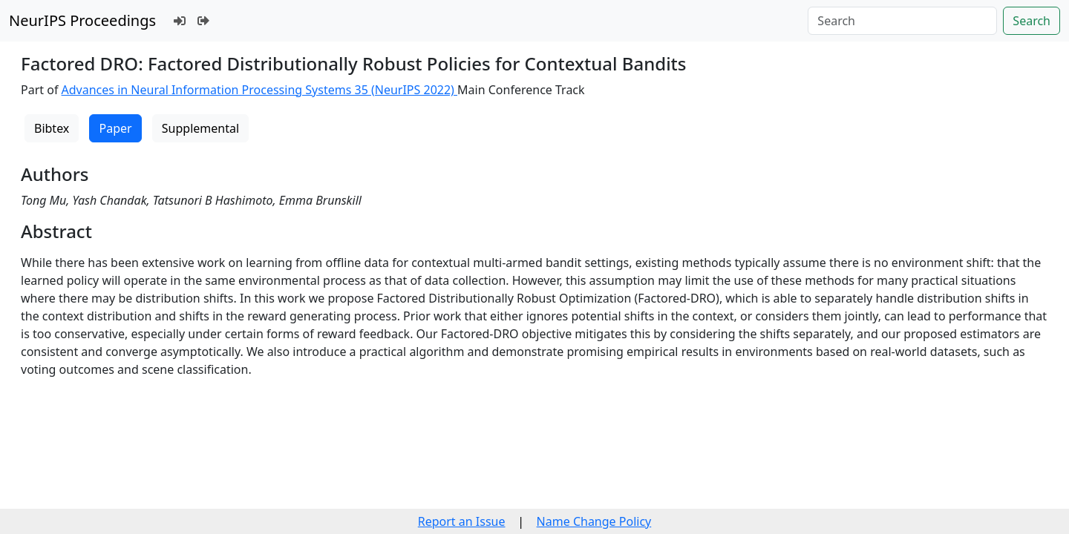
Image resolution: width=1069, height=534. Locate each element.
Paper (115, 128)
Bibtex (51, 128)
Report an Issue (462, 521)
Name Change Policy (594, 521)
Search (1031, 21)
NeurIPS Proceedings (82, 20)
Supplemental (200, 128)
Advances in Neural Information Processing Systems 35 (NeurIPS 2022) (260, 90)
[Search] (902, 21)
